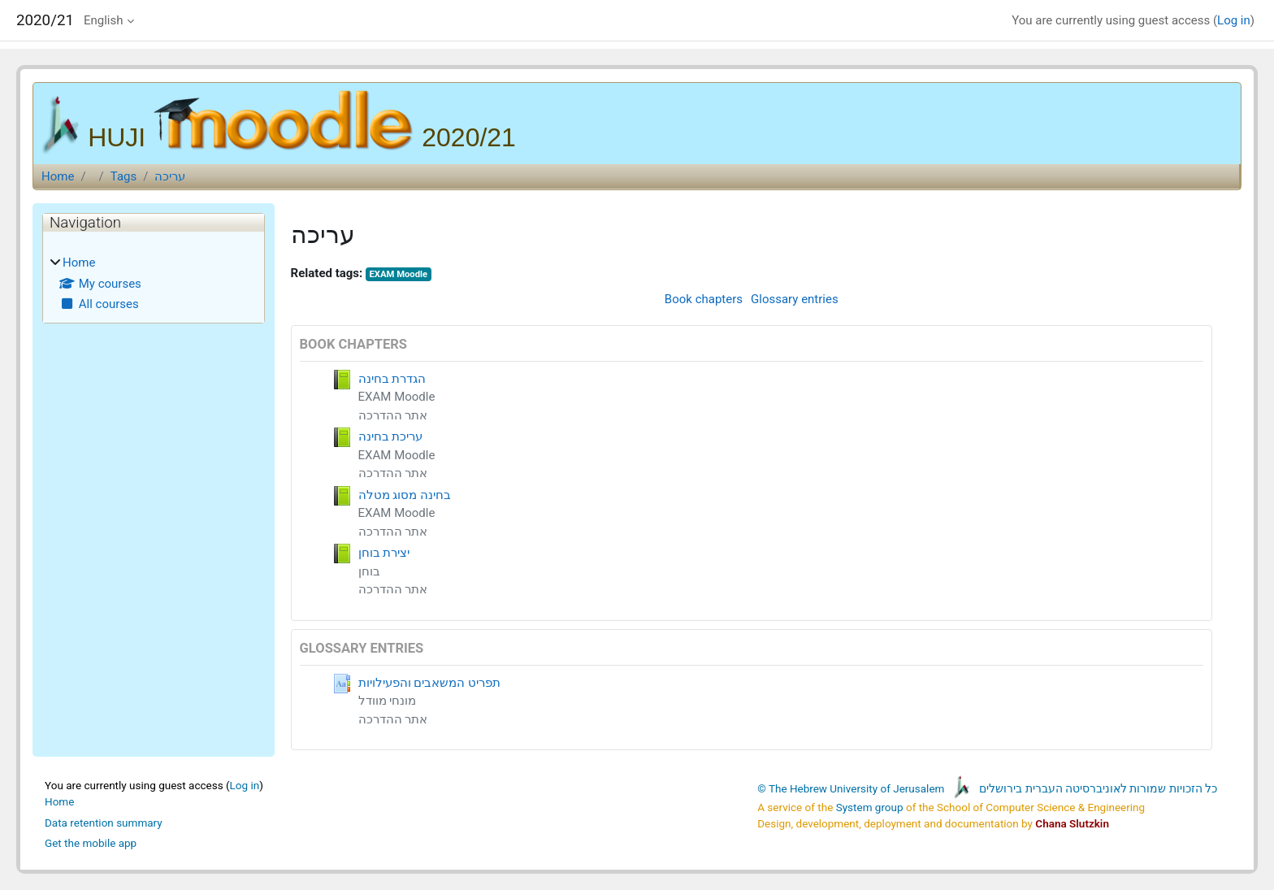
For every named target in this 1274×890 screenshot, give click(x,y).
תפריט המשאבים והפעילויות (429, 682)
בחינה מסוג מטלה (404, 495)
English (104, 20)
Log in (1233, 20)
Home (57, 176)
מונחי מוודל (387, 700)
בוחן (369, 571)
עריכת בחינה (390, 436)
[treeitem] (154, 284)
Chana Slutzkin (1072, 823)
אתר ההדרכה (393, 415)
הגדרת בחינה (392, 378)
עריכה (169, 176)
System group (870, 807)
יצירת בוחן (384, 552)
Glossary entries (794, 299)
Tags (123, 176)
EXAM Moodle (399, 274)
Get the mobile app (90, 842)
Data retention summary (103, 822)
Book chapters (704, 299)
